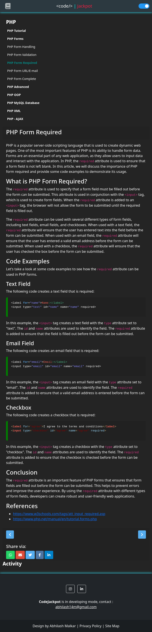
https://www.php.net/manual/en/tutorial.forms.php (55, 519)
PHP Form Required (22, 63)
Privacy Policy (90, 626)
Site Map (112, 626)
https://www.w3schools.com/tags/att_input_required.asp (59, 513)
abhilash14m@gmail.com (76, 606)
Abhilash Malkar (63, 626)
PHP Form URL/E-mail (22, 71)
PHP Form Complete (21, 79)
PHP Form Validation (21, 55)
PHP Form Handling (21, 47)
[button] (10, 534)
